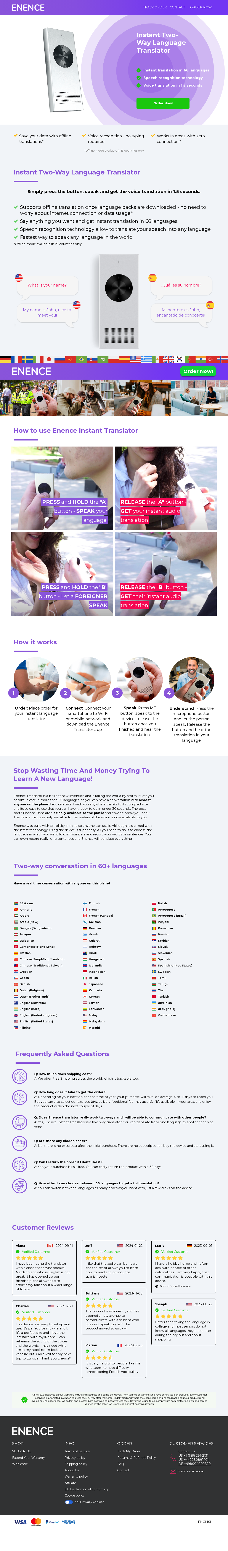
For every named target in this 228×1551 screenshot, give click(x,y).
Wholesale (20, 1464)
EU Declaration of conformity (87, 1489)
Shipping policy (76, 1464)
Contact (177, 7)
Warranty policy (76, 1476)
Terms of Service (77, 1451)
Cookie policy (75, 1495)
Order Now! (201, 7)
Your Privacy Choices (84, 1502)
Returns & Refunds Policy (136, 1458)
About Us (72, 1470)
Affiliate (70, 1483)
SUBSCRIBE (21, 1451)
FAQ (120, 1464)
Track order (155, 7)
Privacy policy (75, 1458)
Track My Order (128, 1451)
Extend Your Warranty (28, 1458)
